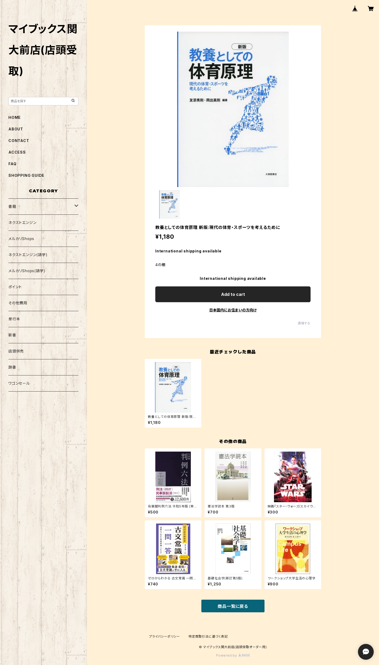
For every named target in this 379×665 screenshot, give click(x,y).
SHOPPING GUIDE (26, 175)
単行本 (14, 319)
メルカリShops (21, 238)
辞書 (12, 367)
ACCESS (17, 152)
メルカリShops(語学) (26, 270)
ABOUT (15, 129)
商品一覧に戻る (233, 606)
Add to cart (233, 294)
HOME (14, 117)
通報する (304, 323)
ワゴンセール (19, 383)
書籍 (12, 206)
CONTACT (18, 140)
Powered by (233, 655)
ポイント (15, 287)
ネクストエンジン (22, 222)
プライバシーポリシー (164, 636)
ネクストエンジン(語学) (28, 254)
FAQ (12, 164)
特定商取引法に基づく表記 (208, 636)
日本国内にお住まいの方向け (233, 310)
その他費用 (17, 303)
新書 (12, 335)
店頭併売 (16, 351)
